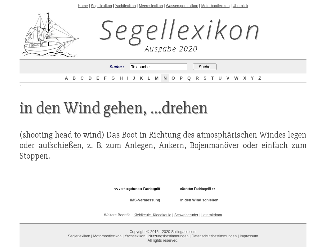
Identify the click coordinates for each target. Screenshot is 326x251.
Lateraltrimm (211, 215)
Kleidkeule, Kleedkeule (152, 215)
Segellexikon (101, 6)
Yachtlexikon (125, 6)
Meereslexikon (151, 6)
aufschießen (60, 145)
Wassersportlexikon (182, 6)
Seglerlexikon (79, 236)
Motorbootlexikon (215, 6)
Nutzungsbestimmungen (168, 236)
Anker (169, 145)
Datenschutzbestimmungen (214, 236)
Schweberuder (186, 215)
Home (83, 6)
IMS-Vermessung (145, 200)
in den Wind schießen (199, 200)
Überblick (240, 6)
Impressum (249, 236)
